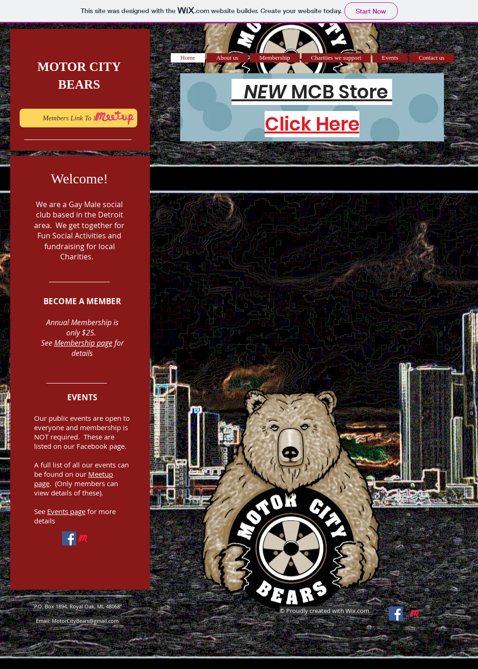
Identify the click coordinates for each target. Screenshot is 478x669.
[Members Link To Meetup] (78, 118)
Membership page (83, 343)
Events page (66, 511)
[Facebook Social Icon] (69, 538)
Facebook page (101, 446)
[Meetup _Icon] (83, 538)
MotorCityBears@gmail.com (85, 620)
